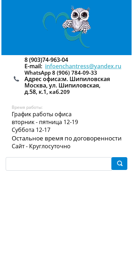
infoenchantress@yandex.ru (83, 66)
